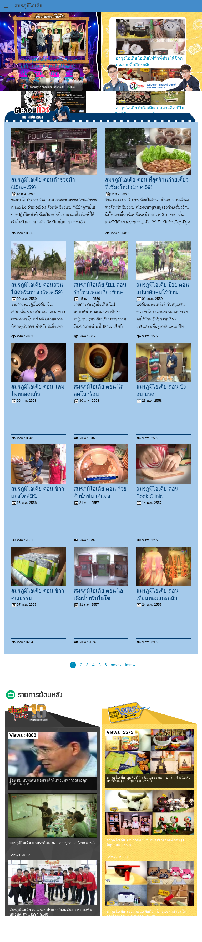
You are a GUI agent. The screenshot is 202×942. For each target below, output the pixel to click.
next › (116, 665)
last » (130, 665)
